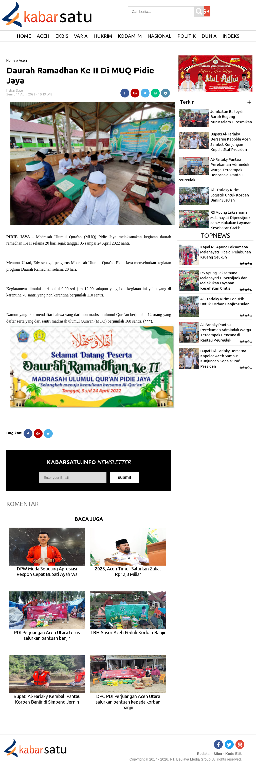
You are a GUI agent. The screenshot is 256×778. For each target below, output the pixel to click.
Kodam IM (130, 36)
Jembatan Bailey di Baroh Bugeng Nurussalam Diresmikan (231, 116)
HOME (24, 36)
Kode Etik (233, 754)
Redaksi (204, 754)
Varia (81, 36)
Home (10, 60)
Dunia (209, 36)
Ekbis (61, 36)
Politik (186, 36)
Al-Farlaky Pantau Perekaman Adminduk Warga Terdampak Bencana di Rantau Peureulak (213, 169)
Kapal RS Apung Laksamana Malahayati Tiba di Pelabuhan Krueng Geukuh (225, 252)
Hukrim (103, 36)
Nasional (160, 36)
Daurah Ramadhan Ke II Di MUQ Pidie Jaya (80, 75)
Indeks (231, 36)
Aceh (43, 36)
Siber (217, 754)
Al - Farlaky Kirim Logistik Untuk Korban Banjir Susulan (229, 195)
